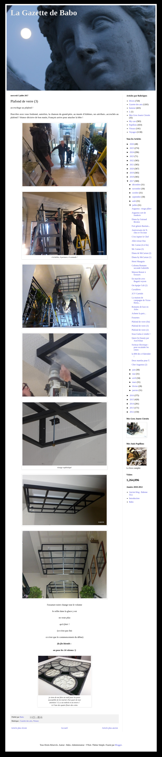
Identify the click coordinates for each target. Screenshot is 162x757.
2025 (132, 148)
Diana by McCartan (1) (141, 257)
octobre (135, 193)
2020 (132, 169)
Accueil (64, 728)
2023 (132, 156)
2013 (132, 408)
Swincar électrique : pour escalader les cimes (140, 347)
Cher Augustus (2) (139, 364)
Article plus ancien (110, 728)
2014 (132, 404)
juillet (135, 205)
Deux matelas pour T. (141, 360)
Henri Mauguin (138, 261)
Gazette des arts (26, 721)
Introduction (134, 498)
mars (134, 382)
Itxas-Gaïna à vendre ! (141, 334)
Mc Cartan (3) (138, 249)
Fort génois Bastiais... (141, 226)
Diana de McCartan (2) (141, 253)
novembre (136, 189)
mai (134, 374)
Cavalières (136, 289)
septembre (136, 197)
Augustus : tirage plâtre (141, 209)
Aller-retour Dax (139, 241)
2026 (132, 144)
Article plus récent (19, 728)
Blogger (118, 745)
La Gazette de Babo (44, 12)
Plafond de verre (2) (140, 330)
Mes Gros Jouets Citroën (139, 115)
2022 (132, 160)
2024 (132, 152)
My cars (132, 121)
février (135, 386)
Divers (132, 101)
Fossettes (135, 318)
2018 (132, 177)
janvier (135, 390)
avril (134, 378)
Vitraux (36, 721)
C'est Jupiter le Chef (140, 237)
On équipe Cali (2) (140, 285)
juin (134, 370)
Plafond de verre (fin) (141, 322)
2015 (132, 399)
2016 (132, 395)
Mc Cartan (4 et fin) (140, 245)
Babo (131, 502)
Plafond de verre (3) (140, 326)
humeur (132, 108)
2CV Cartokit (137, 293)
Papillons (133, 125)
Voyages (132, 132)
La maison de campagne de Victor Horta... (141, 300)
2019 (132, 173)
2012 (132, 412)
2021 (132, 164)
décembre (136, 184)
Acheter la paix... (139, 313)
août (134, 201)
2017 (132, 181)
